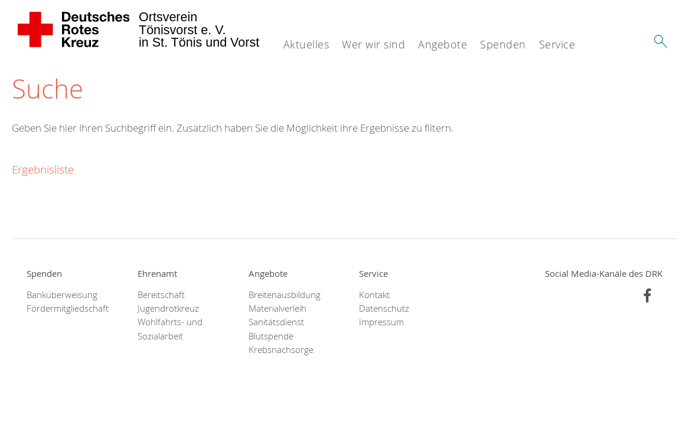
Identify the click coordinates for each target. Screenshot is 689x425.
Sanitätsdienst (276, 322)
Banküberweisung (62, 294)
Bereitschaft (161, 294)
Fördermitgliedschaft (67, 308)
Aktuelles (306, 44)
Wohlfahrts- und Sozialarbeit (170, 328)
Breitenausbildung (285, 294)
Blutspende (271, 336)
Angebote (442, 44)
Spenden (503, 44)
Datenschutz (384, 308)
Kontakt (374, 294)
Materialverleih (277, 308)
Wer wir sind (373, 44)
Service (557, 44)
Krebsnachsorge (281, 349)
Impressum (381, 322)
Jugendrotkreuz (168, 308)
